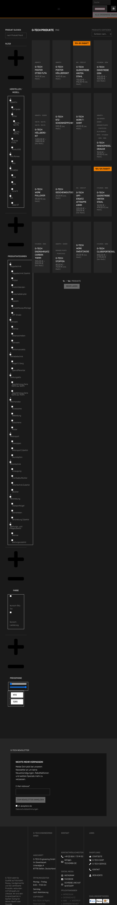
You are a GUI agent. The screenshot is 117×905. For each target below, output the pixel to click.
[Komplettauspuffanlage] (12, 306)
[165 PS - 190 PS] (14, 130)
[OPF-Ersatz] (12, 313)
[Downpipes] (12, 441)
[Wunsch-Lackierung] (11, 612)
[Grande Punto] (12, 139)
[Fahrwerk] (10, 320)
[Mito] (12, 161)
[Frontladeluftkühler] (12, 476)
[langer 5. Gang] (12, 361)
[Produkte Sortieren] (102, 34)
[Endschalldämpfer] (12, 292)
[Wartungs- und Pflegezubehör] (10, 524)
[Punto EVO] (12, 147)
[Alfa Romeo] (10, 154)
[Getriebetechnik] (10, 354)
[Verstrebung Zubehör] (12, 517)
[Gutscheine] (12, 420)
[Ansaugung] (12, 469)
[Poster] (12, 427)
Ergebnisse (100, 9)
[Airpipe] (12, 278)
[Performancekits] (12, 347)
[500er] (12, 114)
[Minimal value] (18, 684)
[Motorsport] (10, 434)
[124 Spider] (12, 107)
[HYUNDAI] (10, 168)
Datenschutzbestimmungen (27, 809)
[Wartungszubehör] (12, 540)
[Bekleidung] (12, 413)
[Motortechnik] (10, 462)
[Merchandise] (10, 400)
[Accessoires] (12, 407)
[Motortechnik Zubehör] (12, 483)
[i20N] (12, 175)
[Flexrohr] (12, 299)
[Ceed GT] (12, 203)
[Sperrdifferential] (12, 368)
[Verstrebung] (10, 497)
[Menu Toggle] (59, 9)
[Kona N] (12, 189)
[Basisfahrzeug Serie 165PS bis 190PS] (12, 391)
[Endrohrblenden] (12, 285)
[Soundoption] (12, 455)
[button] (16, 71)
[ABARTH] (10, 100)
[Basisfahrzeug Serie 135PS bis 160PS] (12, 382)
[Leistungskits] (10, 375)
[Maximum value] (18, 687)
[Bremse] (12, 327)
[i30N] (12, 182)
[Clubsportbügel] (12, 504)
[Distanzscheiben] (12, 334)
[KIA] (10, 196)
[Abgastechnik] (10, 264)
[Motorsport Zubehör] (12, 448)
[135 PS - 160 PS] (14, 121)
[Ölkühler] (12, 490)
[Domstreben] (12, 510)
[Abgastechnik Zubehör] (12, 271)
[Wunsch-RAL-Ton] (11, 596)
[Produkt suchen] (16, 35)
